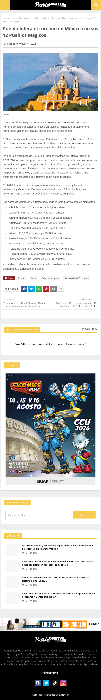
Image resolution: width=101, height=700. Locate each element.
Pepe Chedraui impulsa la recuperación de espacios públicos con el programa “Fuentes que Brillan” (58, 595)
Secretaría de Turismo (33, 18)
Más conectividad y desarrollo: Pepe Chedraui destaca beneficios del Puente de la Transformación (57, 547)
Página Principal (11, 18)
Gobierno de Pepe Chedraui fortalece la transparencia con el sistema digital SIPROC (55, 579)
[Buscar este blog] (39, 515)
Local (33, 278)
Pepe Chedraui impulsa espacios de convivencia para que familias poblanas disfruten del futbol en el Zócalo (58, 563)
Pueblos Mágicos (50, 278)
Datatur (21, 278)
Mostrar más (89, 328)
